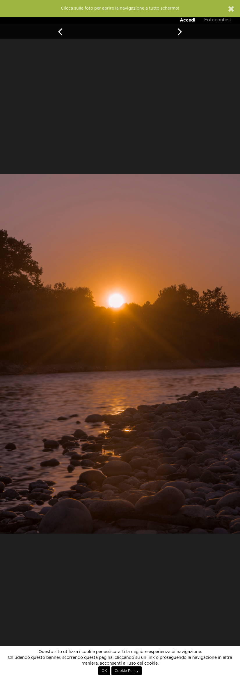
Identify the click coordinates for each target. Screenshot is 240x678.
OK (104, 670)
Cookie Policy (126, 670)
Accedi (187, 19)
